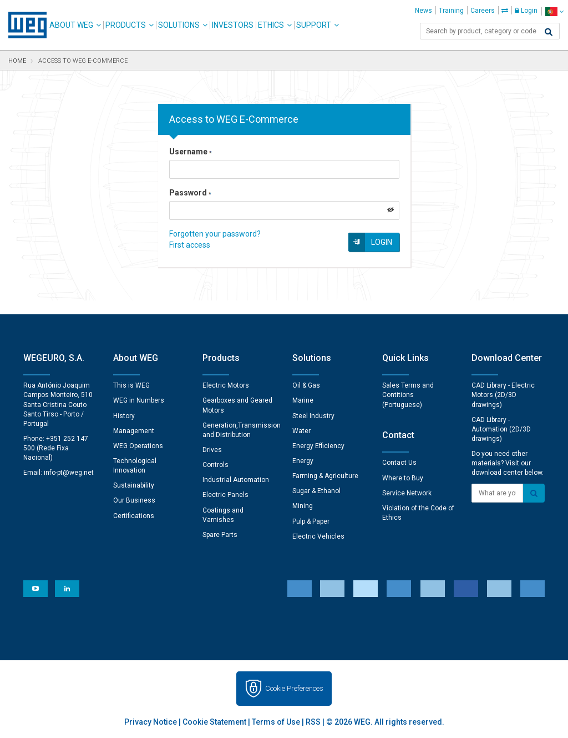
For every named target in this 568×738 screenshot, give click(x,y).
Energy (302, 461)
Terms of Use (276, 721)
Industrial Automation (235, 480)
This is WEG (131, 385)
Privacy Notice (150, 721)
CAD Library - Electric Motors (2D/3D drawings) (503, 394)
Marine (302, 400)
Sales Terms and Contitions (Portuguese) (408, 394)
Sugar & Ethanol (316, 491)
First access (189, 244)
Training (451, 10)
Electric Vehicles (318, 536)
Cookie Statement (214, 721)
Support (313, 25)
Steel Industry (313, 416)
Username (190, 151)
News (423, 10)
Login (526, 10)
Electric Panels (225, 495)
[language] (554, 11)
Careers (482, 10)
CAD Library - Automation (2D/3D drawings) (501, 429)
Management (133, 431)
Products (125, 25)
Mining (302, 506)
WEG (23, 25)
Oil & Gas (306, 385)
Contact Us (399, 462)
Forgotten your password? (215, 233)
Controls (215, 465)
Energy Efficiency (318, 446)
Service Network (407, 493)
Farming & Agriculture (325, 476)
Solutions (179, 25)
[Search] (548, 32)
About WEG (71, 25)
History (124, 416)
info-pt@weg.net (69, 472)
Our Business (134, 500)
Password (190, 192)
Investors (232, 25)
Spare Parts (219, 535)
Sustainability (133, 485)
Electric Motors (225, 385)
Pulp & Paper (310, 521)
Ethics (271, 25)
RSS (313, 721)
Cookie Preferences (294, 688)
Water (301, 431)
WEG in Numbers (138, 400)
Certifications (133, 516)
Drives (212, 450)
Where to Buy (402, 478)
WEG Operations (138, 446)
